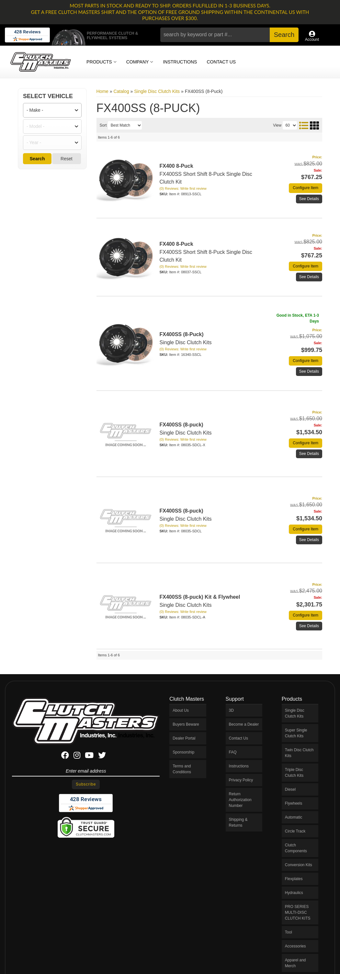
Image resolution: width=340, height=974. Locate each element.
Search (37, 158)
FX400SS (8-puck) (181, 424)
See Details (309, 199)
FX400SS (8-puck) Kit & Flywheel (200, 597)
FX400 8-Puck (176, 166)
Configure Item (305, 188)
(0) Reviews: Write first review (183, 188)
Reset (67, 158)
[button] (229, 35)
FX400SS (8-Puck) (182, 334)
